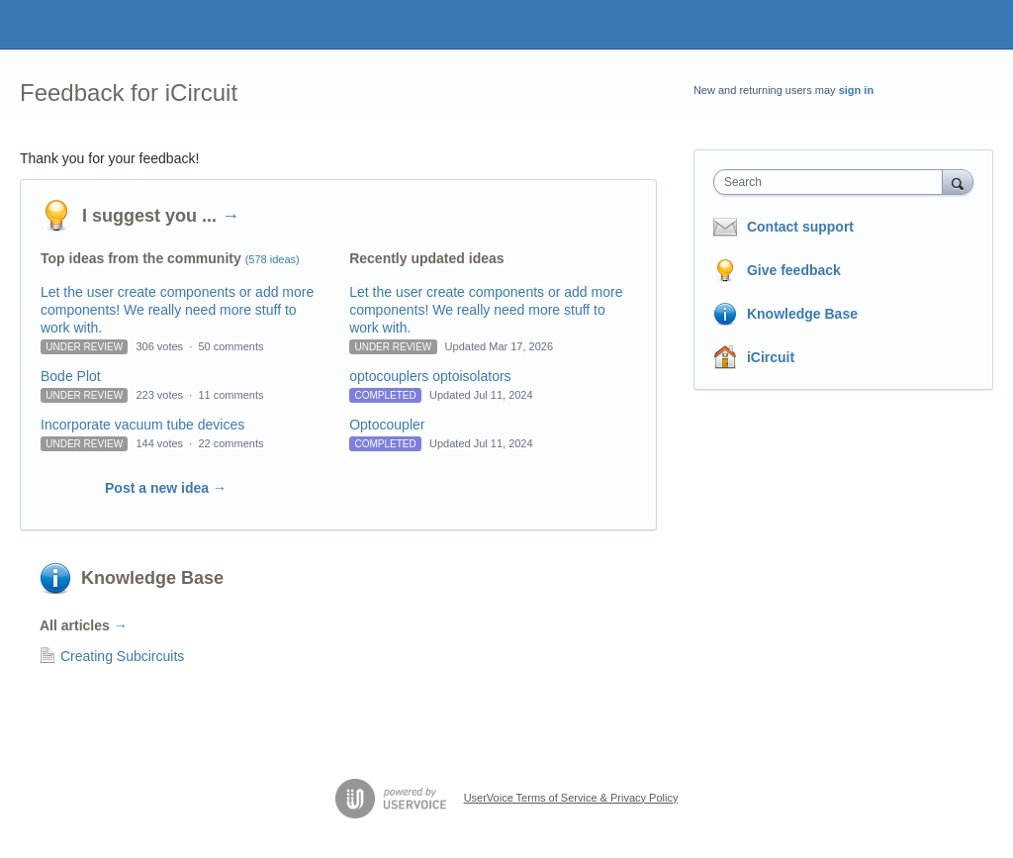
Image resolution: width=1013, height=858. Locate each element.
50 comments (230, 346)
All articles (84, 625)
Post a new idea (166, 488)
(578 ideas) (272, 259)
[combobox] (832, 182)
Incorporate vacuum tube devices (142, 424)
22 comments (230, 443)
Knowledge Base (152, 578)
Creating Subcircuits (122, 656)
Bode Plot (71, 376)
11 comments (230, 395)
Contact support (800, 227)
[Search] (957, 181)
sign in (856, 90)
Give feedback (794, 270)
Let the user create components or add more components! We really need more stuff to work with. (177, 309)
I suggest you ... (160, 216)
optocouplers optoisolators (429, 376)
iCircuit (770, 357)
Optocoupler (386, 424)
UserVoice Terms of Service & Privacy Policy (571, 798)
